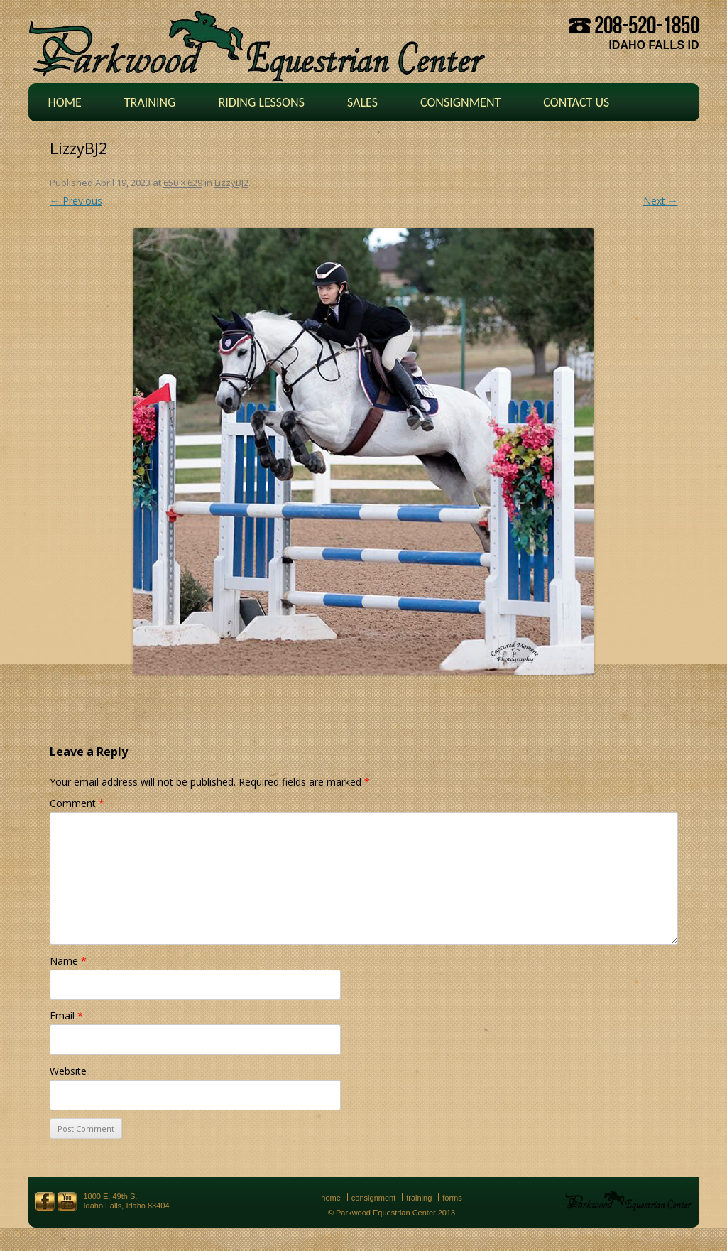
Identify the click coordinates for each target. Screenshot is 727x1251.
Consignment (460, 102)
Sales (362, 102)
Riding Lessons (261, 102)
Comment (77, 803)
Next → (660, 200)
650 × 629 (182, 182)
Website (68, 1071)
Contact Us (576, 102)
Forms (452, 1197)
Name (68, 961)
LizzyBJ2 (231, 182)
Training (150, 102)
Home (65, 102)
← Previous (76, 200)
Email (66, 1015)
